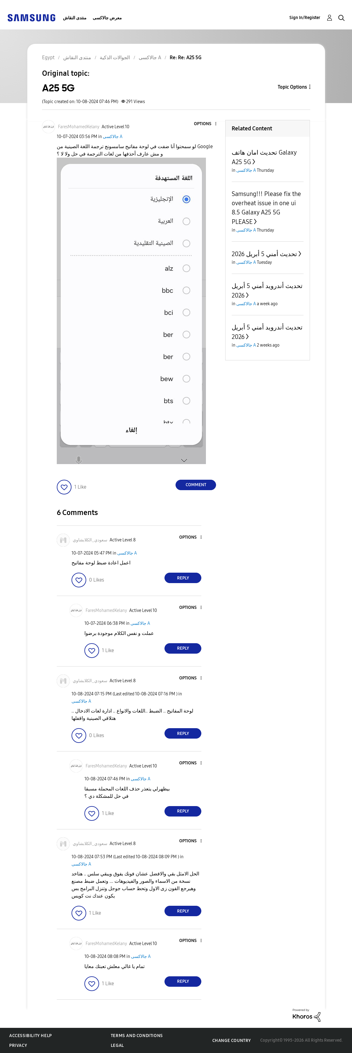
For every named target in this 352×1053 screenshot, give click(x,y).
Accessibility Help (30, 1035)
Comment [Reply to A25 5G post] (196, 484)
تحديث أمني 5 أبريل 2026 (264, 254)
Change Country (231, 1040)
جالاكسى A (112, 136)
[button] (205, 124)
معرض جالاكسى (107, 18)
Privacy (18, 1045)
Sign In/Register (304, 17)
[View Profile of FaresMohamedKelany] (78, 126)
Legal (117, 1045)
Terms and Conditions (137, 1035)
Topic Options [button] (292, 87)
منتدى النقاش (75, 18)
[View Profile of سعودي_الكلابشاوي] (90, 540)
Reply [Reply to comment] (183, 578)
